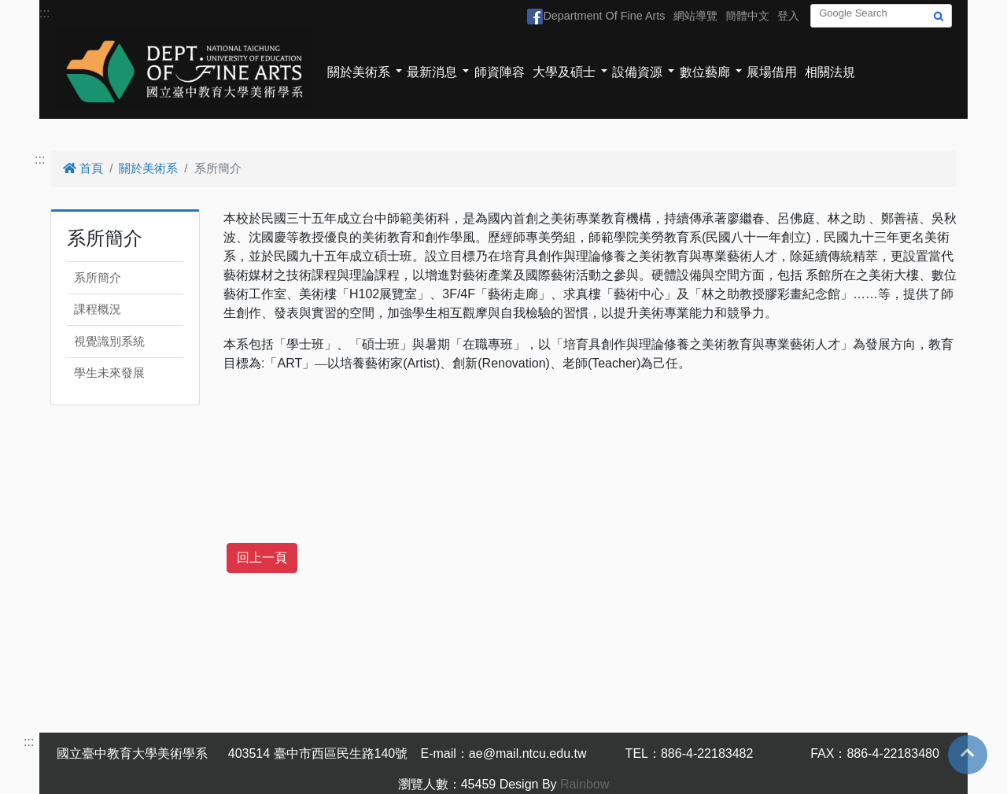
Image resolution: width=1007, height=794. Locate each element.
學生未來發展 (109, 372)
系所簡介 (97, 277)
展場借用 (772, 72)
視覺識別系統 (109, 341)
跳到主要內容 (38, 9)
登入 (788, 15)
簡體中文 (747, 15)
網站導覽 (695, 15)
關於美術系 (358, 72)
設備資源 (637, 72)
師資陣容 (499, 72)
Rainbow (584, 784)
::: (44, 13)
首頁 (83, 168)
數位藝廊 (705, 72)
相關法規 (830, 72)
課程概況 (97, 309)
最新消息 (432, 72)
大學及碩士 (564, 72)
